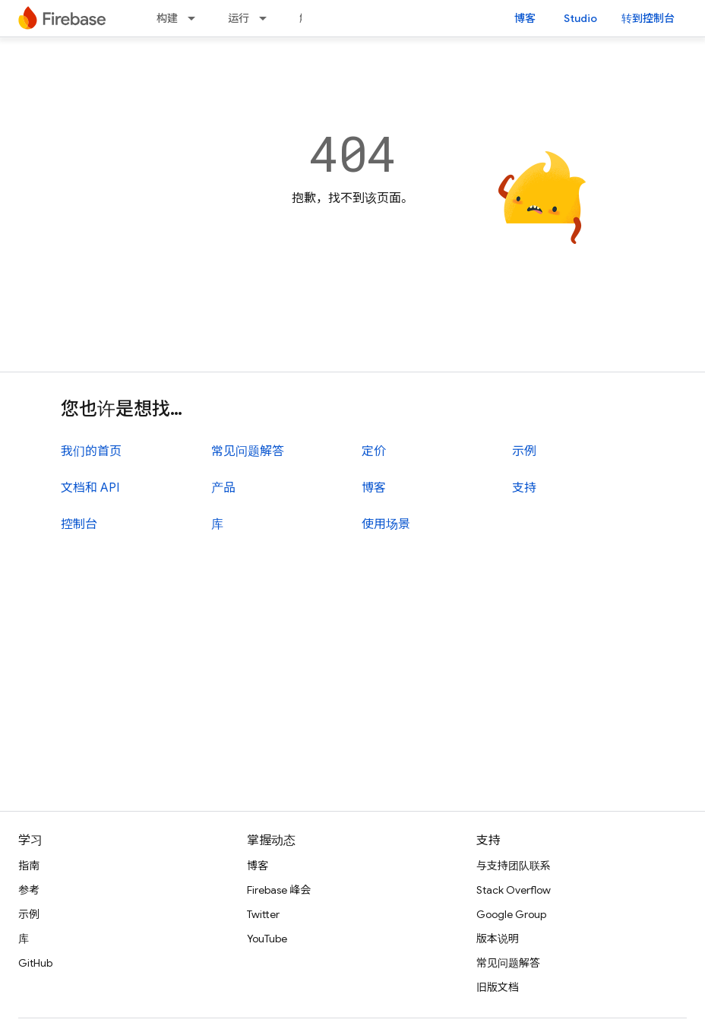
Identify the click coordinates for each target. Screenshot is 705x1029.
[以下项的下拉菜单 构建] (196, 18)
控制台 (79, 524)
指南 (29, 865)
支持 (524, 488)
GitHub (35, 963)
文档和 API (90, 488)
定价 (374, 451)
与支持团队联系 (513, 865)
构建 (167, 18)
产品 (223, 488)
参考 (29, 890)
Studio (580, 18)
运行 (238, 18)
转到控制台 (648, 18)
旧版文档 (497, 987)
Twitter (263, 914)
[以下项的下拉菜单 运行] (267, 18)
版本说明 (497, 938)
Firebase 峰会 (279, 890)
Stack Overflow (513, 890)
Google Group (511, 914)
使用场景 (386, 524)
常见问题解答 (247, 451)
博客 (525, 18)
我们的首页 (91, 451)
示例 (524, 451)
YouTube (267, 938)
